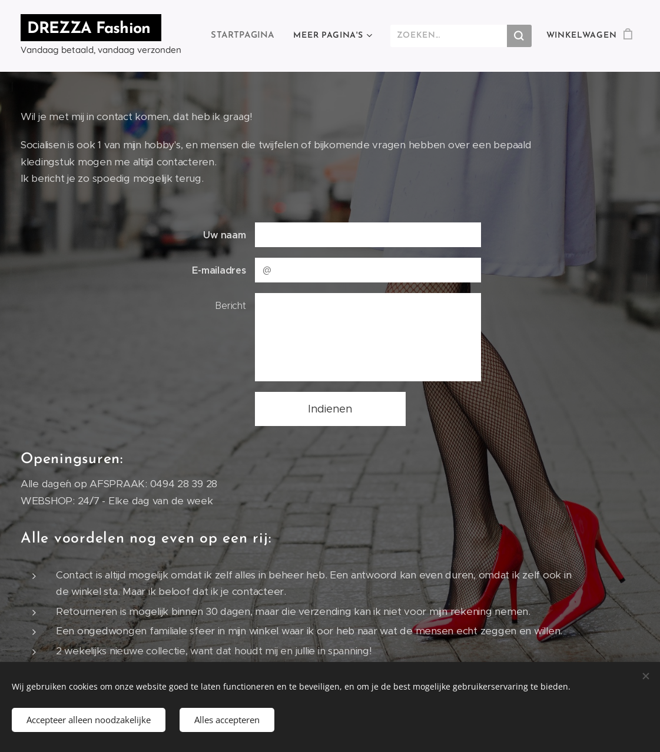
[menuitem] (247, 36)
